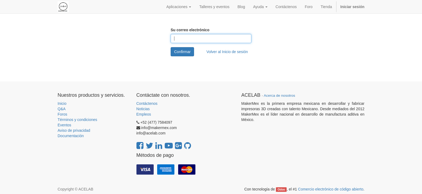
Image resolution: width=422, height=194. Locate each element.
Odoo (281, 189)
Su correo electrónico (190, 30)
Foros (62, 114)
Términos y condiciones (77, 119)
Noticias (143, 109)
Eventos (64, 125)
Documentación (71, 136)
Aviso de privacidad (74, 130)
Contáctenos (147, 103)
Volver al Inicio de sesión (227, 52)
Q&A (62, 109)
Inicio (62, 103)
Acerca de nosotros (279, 95)
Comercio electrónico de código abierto (330, 189)
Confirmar (182, 52)
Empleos (143, 114)
